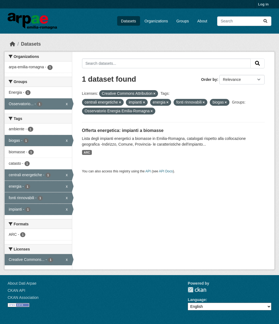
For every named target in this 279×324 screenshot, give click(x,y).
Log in (263, 4)
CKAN (197, 290)
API (148, 171)
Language (197, 300)
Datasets (128, 21)
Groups (182, 21)
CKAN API (16, 290)
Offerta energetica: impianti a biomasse (123, 130)
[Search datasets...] (244, 21)
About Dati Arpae (22, 283)
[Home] (12, 44)
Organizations (156, 21)
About (202, 21)
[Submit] (265, 21)
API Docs (166, 171)
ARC (87, 152)
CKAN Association (23, 297)
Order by (209, 79)
